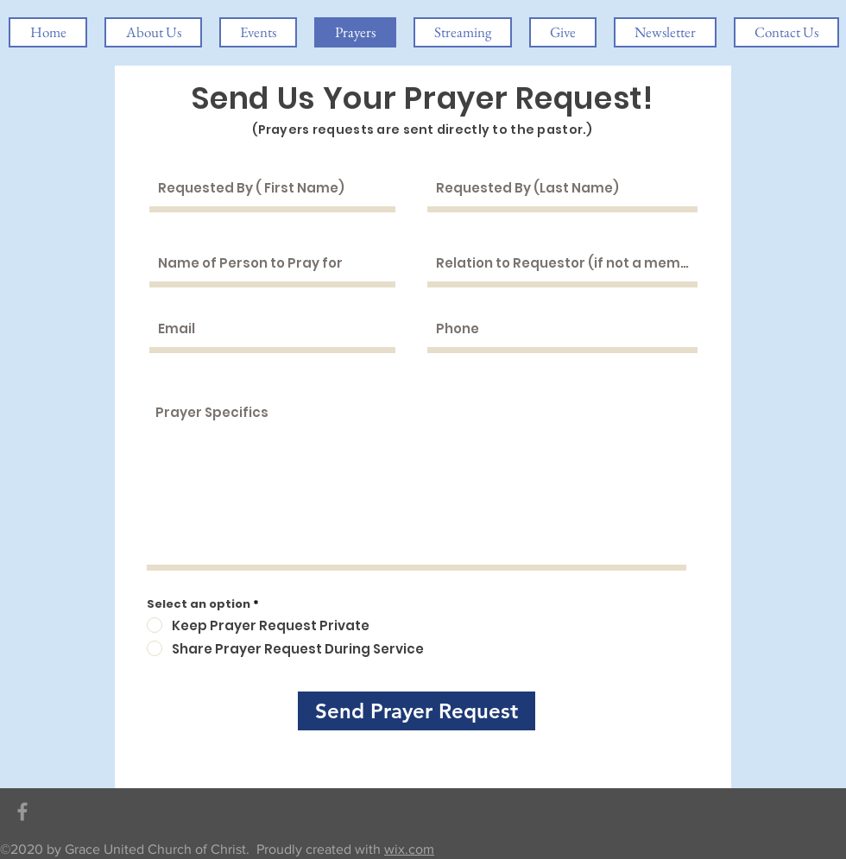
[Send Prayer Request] (416, 711)
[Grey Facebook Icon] (22, 811)
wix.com (409, 849)
